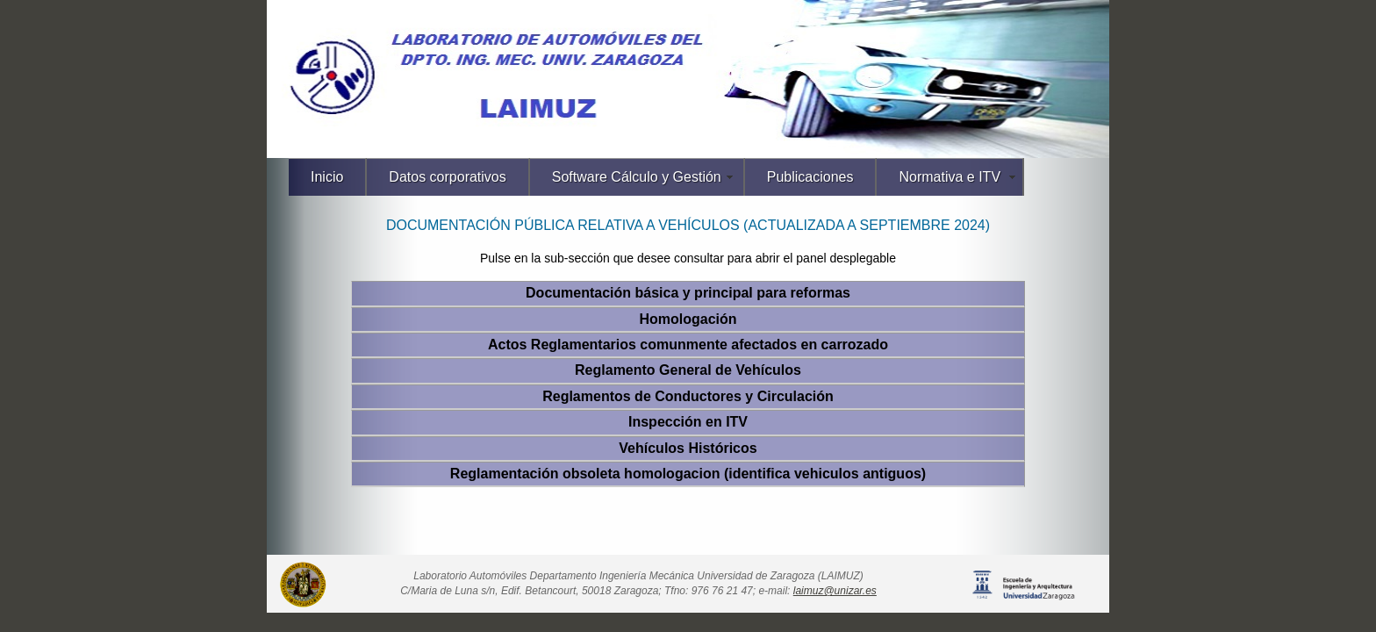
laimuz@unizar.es (835, 591)
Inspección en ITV (688, 421)
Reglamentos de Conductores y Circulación (688, 396)
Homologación (687, 319)
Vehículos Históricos (687, 448)
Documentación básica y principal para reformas (688, 292)
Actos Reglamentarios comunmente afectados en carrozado (688, 344)
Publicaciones (810, 176)
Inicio (327, 176)
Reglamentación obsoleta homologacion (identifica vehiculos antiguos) (688, 473)
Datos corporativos (447, 176)
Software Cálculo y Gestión (636, 176)
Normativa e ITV (949, 176)
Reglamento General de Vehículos (688, 370)
